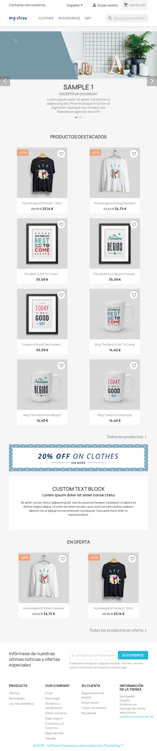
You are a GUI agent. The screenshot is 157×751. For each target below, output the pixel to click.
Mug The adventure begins (42, 415)
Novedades (17, 698)
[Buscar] (127, 18)
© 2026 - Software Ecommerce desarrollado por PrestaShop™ (78, 746)
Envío (49, 693)
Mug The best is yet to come (115, 344)
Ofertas (14, 693)
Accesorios (69, 18)
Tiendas (50, 738)
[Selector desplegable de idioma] (75, 5)
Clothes (46, 18)
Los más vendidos (21, 704)
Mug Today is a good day (115, 415)
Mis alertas (89, 713)
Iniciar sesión (90, 703)
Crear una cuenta (94, 708)
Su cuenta (91, 685)
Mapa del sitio (54, 733)
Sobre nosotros (56, 713)
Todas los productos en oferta (118, 630)
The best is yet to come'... (42, 274)
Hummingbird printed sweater (115, 203)
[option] (78, 76)
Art (88, 18)
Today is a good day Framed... (42, 344)
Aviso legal (52, 698)
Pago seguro (54, 718)
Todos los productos (127, 437)
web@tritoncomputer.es (137, 716)
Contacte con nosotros (27, 5)
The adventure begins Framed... (115, 274)
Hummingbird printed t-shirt (42, 203)
